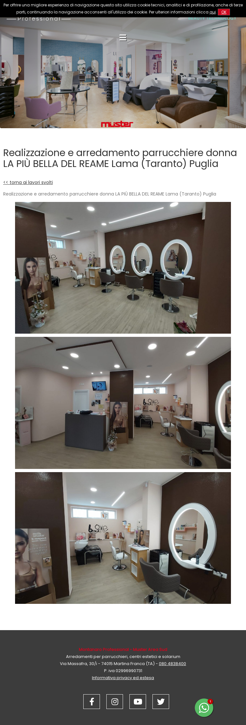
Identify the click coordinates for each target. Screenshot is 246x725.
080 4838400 (172, 664)
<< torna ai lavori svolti (28, 182)
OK (223, 12)
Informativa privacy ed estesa (123, 678)
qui (212, 12)
